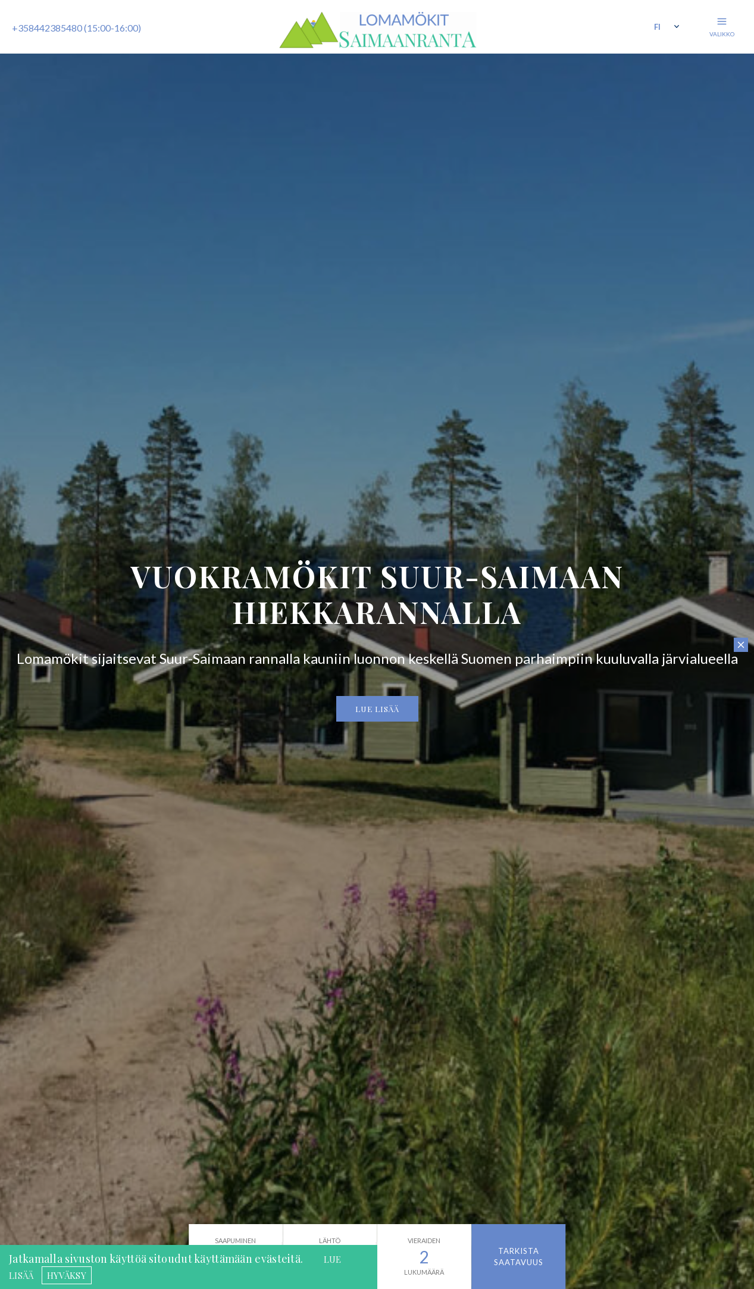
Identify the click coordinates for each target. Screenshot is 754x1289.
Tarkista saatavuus (518, 1256)
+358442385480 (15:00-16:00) (76, 27)
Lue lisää (377, 708)
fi (657, 27)
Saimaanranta (377, 30)
